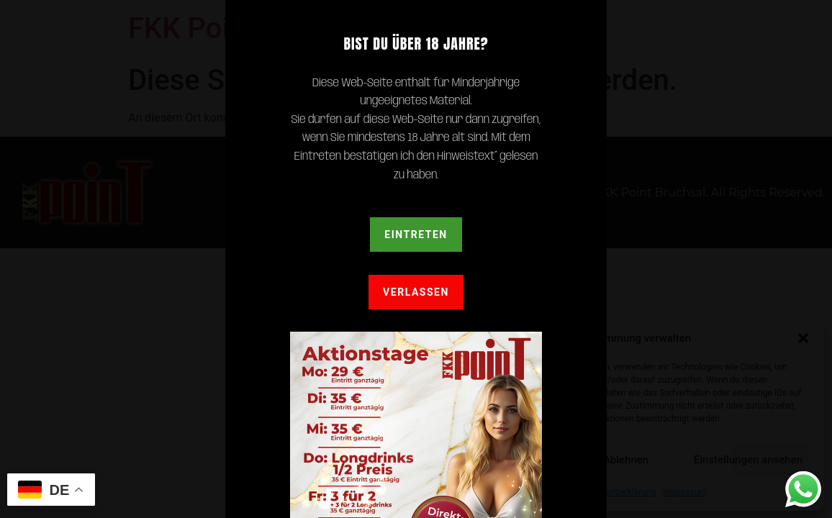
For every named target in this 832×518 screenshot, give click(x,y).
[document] (416, 259)
